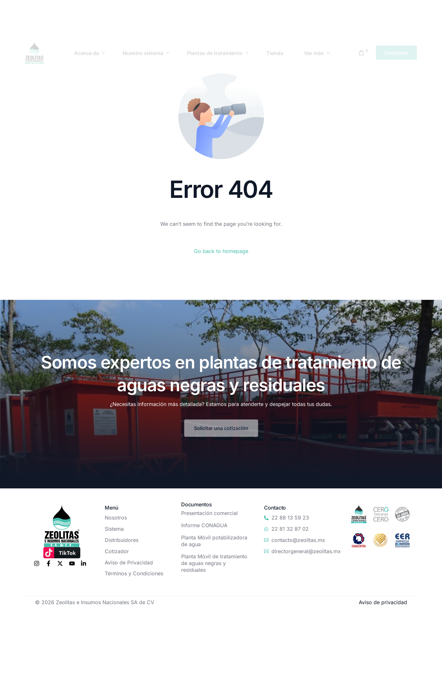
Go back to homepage (221, 251)
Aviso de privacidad (383, 602)
